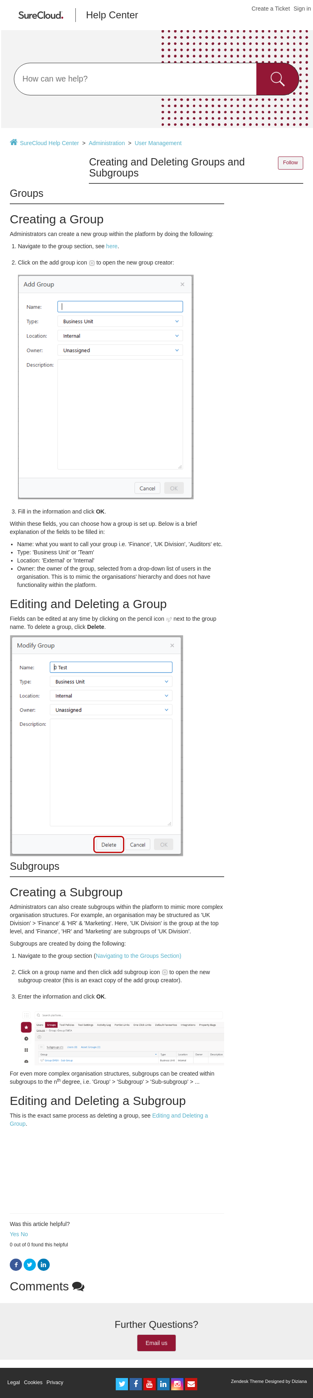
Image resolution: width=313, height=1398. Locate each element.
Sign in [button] (302, 8)
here (111, 246)
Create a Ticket (270, 8)
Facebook (16, 1265)
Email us (156, 1343)
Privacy (54, 1382)
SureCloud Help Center (49, 143)
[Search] (156, 79)
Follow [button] (290, 162)
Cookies (33, 1382)
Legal (13, 1382)
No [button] (24, 1234)
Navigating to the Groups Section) (138, 956)
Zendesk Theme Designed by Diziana (269, 1381)
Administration (107, 143)
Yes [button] (14, 1234)
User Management (157, 143)
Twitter (30, 1265)
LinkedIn (43, 1265)
